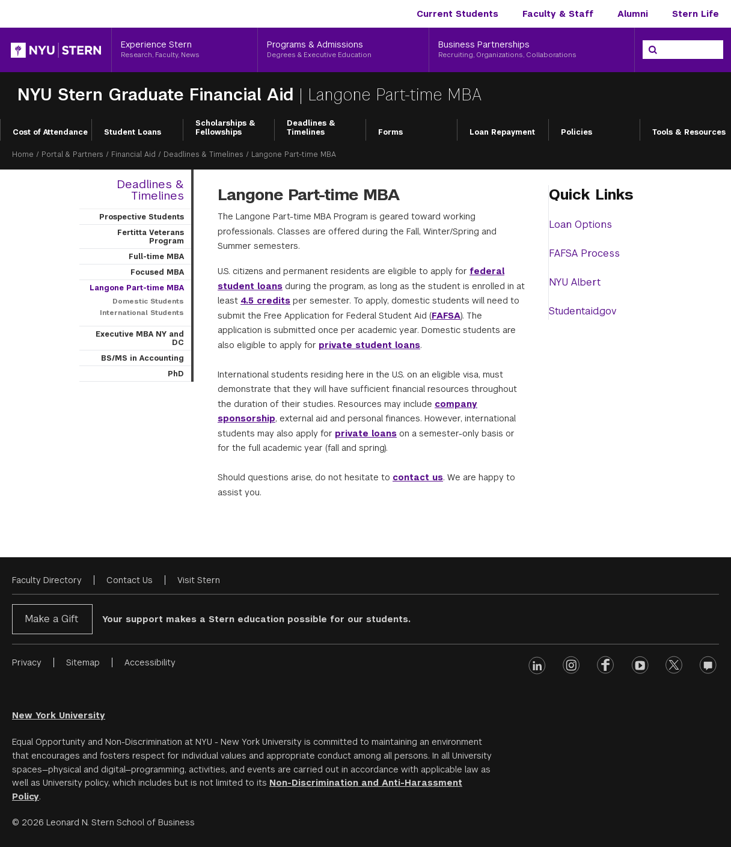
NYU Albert (575, 282)
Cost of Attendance (50, 132)
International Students (142, 312)
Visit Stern (198, 580)
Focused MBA (157, 272)
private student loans (369, 345)
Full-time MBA (156, 256)
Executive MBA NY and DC (140, 338)
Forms (390, 132)
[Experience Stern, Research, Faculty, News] (184, 50)
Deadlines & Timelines (311, 128)
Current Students (457, 13)
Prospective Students (141, 217)
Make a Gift (51, 619)
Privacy (26, 662)
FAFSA (446, 315)
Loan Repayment (502, 132)
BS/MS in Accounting (142, 358)
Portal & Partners (72, 154)
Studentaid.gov (583, 311)
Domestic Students (148, 301)
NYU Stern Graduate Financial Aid (155, 94)
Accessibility (150, 662)
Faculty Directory (47, 580)
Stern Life (695, 13)
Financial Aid (133, 154)
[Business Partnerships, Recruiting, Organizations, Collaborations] (531, 50)
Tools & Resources (689, 132)
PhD (176, 374)
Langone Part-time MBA (137, 288)
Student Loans (132, 132)
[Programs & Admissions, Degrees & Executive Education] (343, 50)
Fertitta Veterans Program (150, 237)
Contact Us (129, 580)
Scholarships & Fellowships (225, 128)
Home (23, 154)
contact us (418, 477)
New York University (58, 715)
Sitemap (83, 662)
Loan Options (580, 224)
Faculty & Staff (557, 13)
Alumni (632, 13)
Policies (576, 132)
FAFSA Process (584, 253)
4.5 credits (265, 300)
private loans (366, 433)
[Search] (653, 50)
